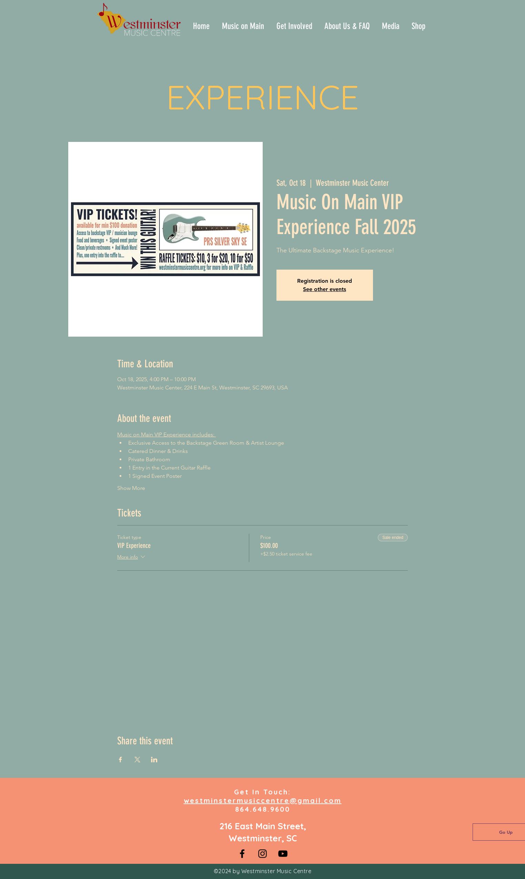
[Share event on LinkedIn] (154, 759)
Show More (131, 488)
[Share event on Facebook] (120, 759)
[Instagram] (262, 853)
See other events (324, 289)
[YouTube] (283, 853)
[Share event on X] (137, 759)
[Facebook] (242, 853)
